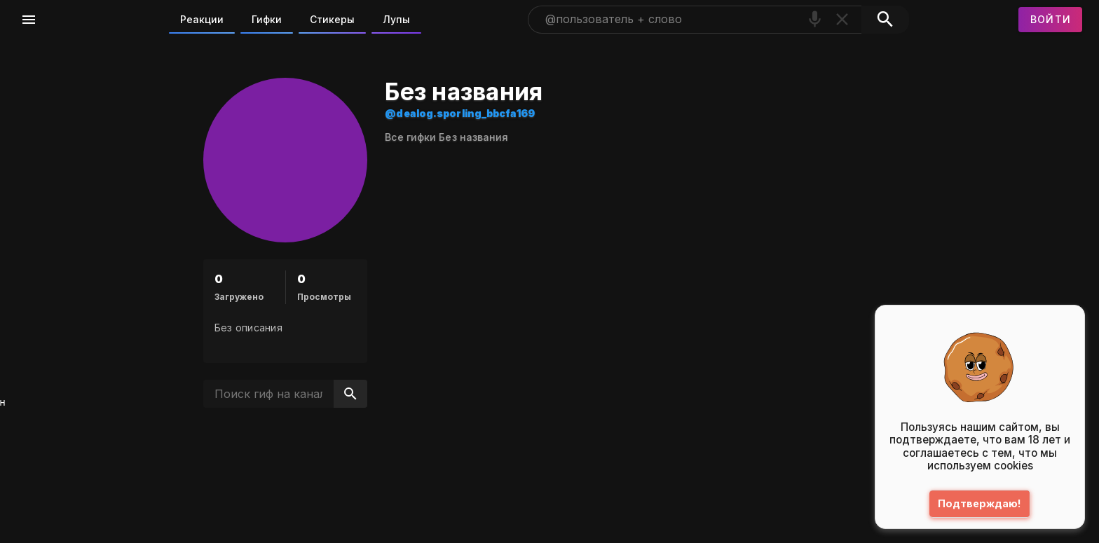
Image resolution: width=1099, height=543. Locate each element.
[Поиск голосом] (814, 19)
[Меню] (29, 19)
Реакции (202, 19)
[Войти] (1050, 19)
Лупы (396, 19)
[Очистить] (842, 19)
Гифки (267, 19)
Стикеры (332, 19)
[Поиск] (884, 20)
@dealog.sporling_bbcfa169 (542, 113)
